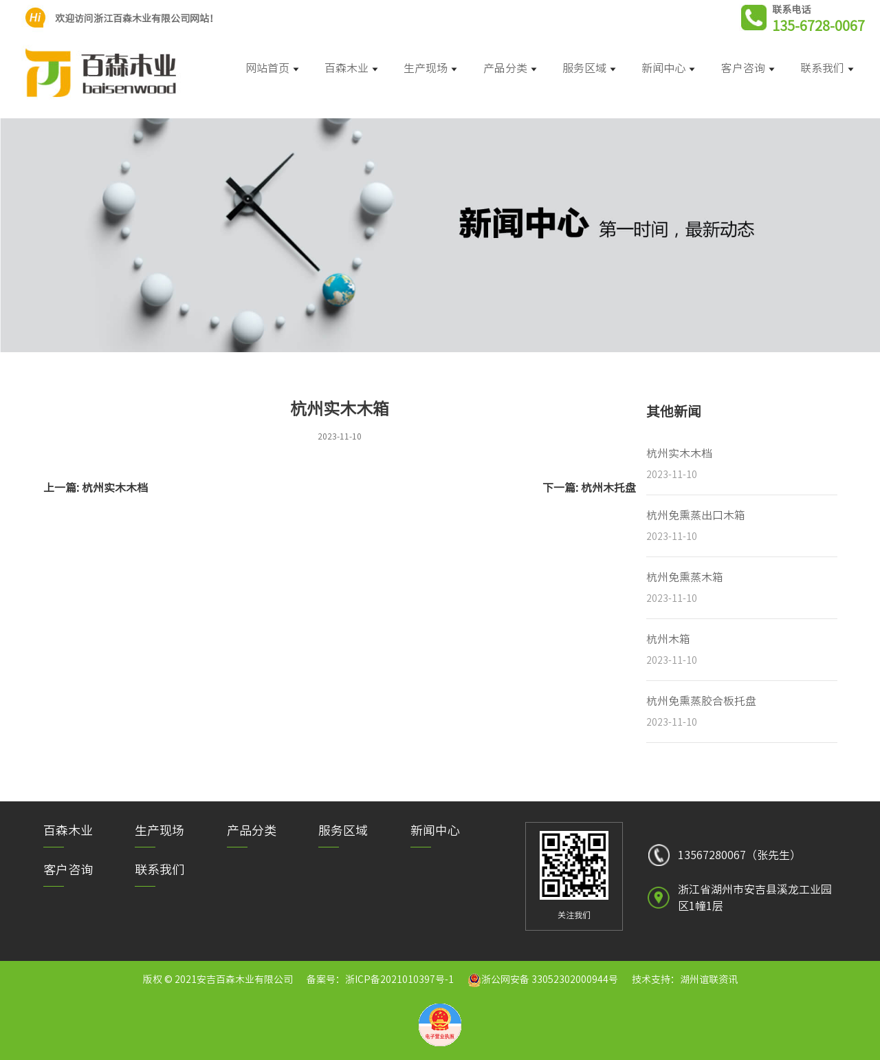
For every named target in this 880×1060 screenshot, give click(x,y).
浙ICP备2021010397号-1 (399, 979)
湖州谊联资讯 (709, 979)
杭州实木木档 (115, 487)
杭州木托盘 (608, 487)
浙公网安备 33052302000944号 (549, 979)
